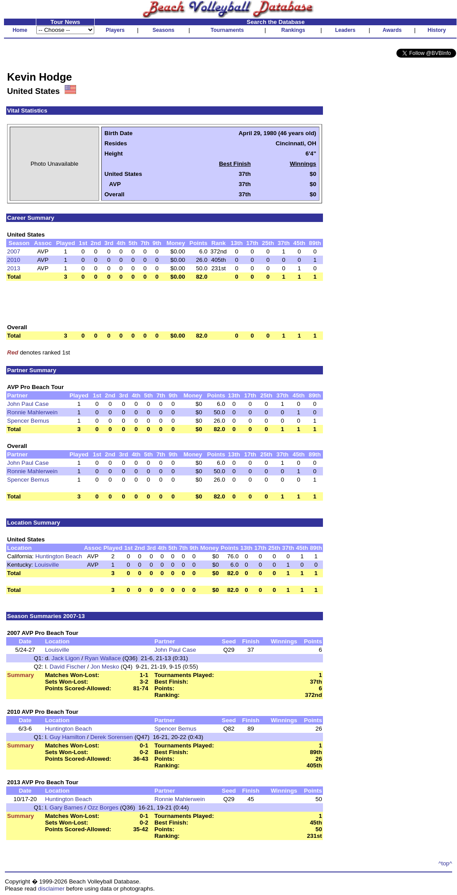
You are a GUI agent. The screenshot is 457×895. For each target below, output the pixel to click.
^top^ (445, 863)
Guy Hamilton (67, 737)
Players (115, 30)
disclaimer (51, 888)
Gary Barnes (66, 807)
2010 (13, 260)
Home (19, 30)
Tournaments (227, 30)
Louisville (47, 564)
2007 (13, 251)
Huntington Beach (58, 556)
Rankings (293, 30)
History (437, 30)
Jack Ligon (65, 658)
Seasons (163, 30)
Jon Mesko (105, 666)
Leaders (345, 30)
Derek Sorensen (111, 737)
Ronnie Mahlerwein (32, 412)
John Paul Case (28, 404)
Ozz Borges (103, 807)
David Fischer (67, 666)
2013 (13, 268)
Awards (392, 30)
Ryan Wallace (102, 658)
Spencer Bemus (28, 420)
